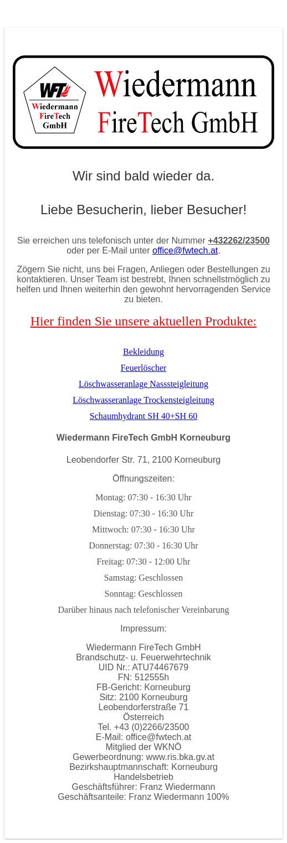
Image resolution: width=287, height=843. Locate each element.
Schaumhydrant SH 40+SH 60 (143, 416)
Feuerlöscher (144, 368)
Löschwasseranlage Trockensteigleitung (143, 400)
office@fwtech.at (185, 250)
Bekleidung (143, 351)
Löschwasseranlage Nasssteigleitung (143, 384)
